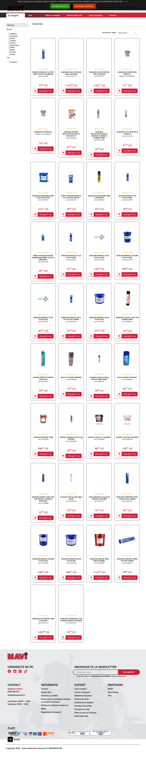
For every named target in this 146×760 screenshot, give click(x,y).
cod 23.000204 (43, 441)
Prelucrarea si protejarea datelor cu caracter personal (56, 702)
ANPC (43, 711)
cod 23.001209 (71, 322)
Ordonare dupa (109, 32)
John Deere (14, 45)
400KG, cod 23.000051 (127, 76)
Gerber (12, 41)
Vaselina (13, 62)
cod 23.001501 (43, 322)
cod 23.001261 (71, 625)
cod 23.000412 (127, 322)
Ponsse (12, 52)
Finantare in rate (82, 711)
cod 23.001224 (71, 565)
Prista (12, 54)
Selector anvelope (52, 15)
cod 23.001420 (43, 76)
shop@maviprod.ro (16, 697)
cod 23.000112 (43, 383)
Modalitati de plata (83, 698)
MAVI (12, 47)
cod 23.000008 (127, 381)
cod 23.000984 (43, 505)
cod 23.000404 (99, 565)
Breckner (13, 36)
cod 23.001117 (99, 503)
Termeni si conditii (49, 698)
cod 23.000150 (99, 383)
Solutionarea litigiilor (84, 704)
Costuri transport (82, 694)
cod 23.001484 (127, 200)
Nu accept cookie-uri (84, 6)
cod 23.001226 (127, 136)
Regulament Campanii (51, 714)
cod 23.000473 (127, 565)
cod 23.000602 (99, 200)
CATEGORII (13, 15)
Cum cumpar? (80, 691)
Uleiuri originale (95, 15)
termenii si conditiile (101, 678)
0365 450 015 (13, 694)
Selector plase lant (74, 15)
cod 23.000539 (127, 441)
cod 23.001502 (99, 260)
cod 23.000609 (71, 138)
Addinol (13, 34)
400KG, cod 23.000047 (43, 134)
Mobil (12, 50)
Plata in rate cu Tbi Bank (85, 715)
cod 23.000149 (71, 503)
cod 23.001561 (43, 200)
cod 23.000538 (99, 441)
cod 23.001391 (71, 260)
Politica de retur (81, 701)
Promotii (112, 15)
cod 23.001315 (99, 76)
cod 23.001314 (71, 76)
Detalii (126, 1)
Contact (44, 691)
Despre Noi (46, 694)
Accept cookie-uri (60, 6)
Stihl (30, 15)
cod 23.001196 (127, 503)
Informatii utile (81, 718)
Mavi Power (113, 694)
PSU (109, 698)
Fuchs (12, 38)
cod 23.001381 (99, 322)
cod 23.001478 (127, 260)
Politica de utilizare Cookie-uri (54, 707)
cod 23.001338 (71, 200)
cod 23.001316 (43, 625)
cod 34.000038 (71, 381)
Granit (12, 43)
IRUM (110, 691)
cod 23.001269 (43, 565)
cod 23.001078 (99, 140)
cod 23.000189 (71, 443)
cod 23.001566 (43, 262)
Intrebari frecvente (83, 708)
